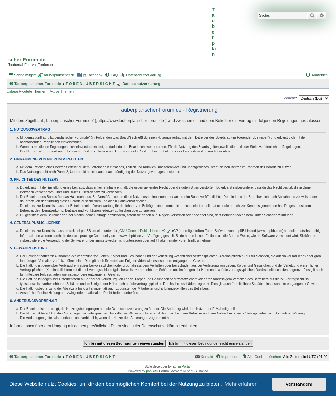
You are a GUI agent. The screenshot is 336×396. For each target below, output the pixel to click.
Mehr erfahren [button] (241, 384)
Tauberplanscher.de (59, 75)
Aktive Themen (62, 91)
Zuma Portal (181, 366)
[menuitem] (111, 75)
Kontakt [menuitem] (204, 356)
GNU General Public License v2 (142, 231)
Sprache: (290, 98)
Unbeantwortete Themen (26, 91)
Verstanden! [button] (299, 384)
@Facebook (92, 75)
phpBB (151, 371)
